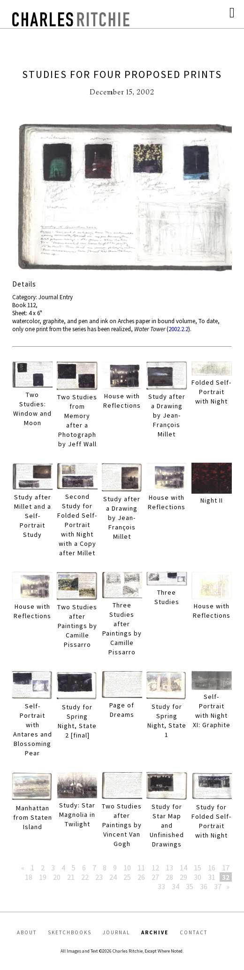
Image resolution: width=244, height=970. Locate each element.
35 (189, 886)
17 (225, 867)
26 (141, 877)
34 (175, 886)
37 (217, 886)
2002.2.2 (178, 329)
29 (183, 877)
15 (197, 867)
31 (211, 877)
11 (141, 867)
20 (57, 877)
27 (155, 877)
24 (113, 877)
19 (42, 877)
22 (85, 877)
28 (169, 877)
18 (28, 877)
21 (71, 877)
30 (197, 877)
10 (127, 867)
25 (127, 877)
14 (183, 867)
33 (161, 886)
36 (203, 886)
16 (211, 867)
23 (99, 877)
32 (225, 877)
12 (155, 867)
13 (169, 867)
